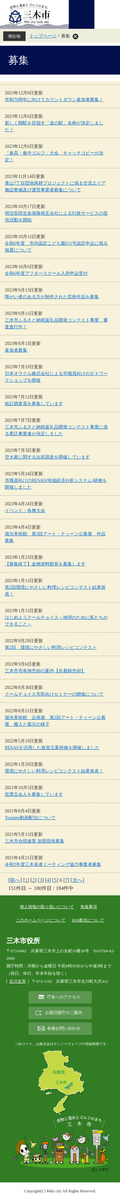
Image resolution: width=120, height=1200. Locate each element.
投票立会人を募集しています (34, 794)
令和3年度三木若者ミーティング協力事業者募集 (53, 864)
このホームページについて (41, 920)
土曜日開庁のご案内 (63, 1013)
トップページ (42, 36)
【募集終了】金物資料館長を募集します (45, 564)
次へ (77, 880)
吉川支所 (17, 981)
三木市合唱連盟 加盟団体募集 (34, 841)
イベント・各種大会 (25, 510)
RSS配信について (88, 920)
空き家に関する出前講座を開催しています (47, 457)
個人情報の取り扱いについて (47, 906)
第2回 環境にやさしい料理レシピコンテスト (51, 647)
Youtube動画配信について (30, 817)
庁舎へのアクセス (63, 997)
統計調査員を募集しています (34, 403)
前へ (15, 880)
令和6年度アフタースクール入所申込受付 (46, 273)
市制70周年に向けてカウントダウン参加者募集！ (54, 99)
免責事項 (88, 906)
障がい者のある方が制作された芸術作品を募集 (52, 296)
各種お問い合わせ (63, 1028)
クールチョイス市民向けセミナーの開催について (54, 694)
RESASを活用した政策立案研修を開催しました (52, 747)
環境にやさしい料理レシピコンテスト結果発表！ (54, 771)
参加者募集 (16, 350)
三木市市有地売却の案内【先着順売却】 (45, 670)
